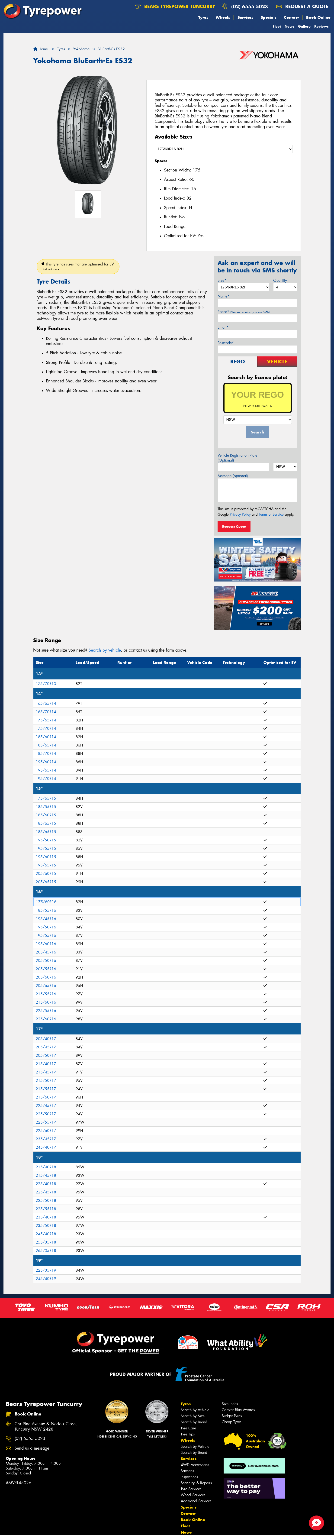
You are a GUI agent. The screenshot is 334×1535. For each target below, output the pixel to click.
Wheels (223, 17)
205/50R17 (46, 1055)
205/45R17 (46, 1047)
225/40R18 (46, 1183)
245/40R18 (46, 1233)
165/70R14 (46, 711)
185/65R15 (46, 823)
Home (40, 49)
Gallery (304, 26)
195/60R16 (46, 943)
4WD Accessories (195, 1464)
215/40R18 (46, 1167)
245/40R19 (46, 1278)
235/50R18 (46, 1225)
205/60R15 (46, 873)
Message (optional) (233, 475)
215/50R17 (46, 1080)
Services (245, 17)
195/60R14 (46, 761)
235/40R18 (46, 1217)
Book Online (318, 17)
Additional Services (196, 1501)
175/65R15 (46, 798)
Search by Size (193, 1416)
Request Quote (234, 526)
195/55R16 (46, 935)
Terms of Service (271, 514)
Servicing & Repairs (196, 1482)
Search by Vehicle (195, 1410)
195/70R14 (46, 778)
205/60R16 (46, 977)
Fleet (277, 26)
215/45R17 (46, 1072)
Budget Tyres (232, 1415)
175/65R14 (46, 720)
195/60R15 (46, 856)
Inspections (189, 1476)
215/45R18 (46, 1175)
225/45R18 (46, 1192)
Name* (223, 296)
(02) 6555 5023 (249, 6)
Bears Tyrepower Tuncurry (175, 6)
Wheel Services (193, 1495)
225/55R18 (46, 1208)
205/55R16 (46, 968)
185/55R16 (46, 910)
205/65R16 (46, 985)
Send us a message (32, 1448)
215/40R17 (46, 1063)
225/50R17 (46, 1114)
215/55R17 (46, 1088)
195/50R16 (46, 927)
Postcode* (226, 342)
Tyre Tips (188, 1434)
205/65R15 (46, 881)
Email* (223, 327)
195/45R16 (46, 918)
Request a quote (302, 6)
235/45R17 (46, 1139)
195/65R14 (46, 770)
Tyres (203, 17)
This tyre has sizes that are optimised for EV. (78, 266)
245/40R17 (46, 1147)
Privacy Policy (240, 514)
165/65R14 (46, 703)
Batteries (187, 1470)
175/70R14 (46, 728)
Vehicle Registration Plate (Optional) (237, 458)
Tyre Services (191, 1489)
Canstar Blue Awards (238, 1409)
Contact (291, 17)
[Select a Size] (224, 149)
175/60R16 (46, 901)
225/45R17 (46, 1105)
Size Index (230, 1403)
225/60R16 (46, 1019)
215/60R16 (46, 1002)
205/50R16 (46, 960)
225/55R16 (46, 1010)
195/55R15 (46, 848)
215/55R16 (46, 994)
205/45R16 (46, 952)
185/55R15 (46, 806)
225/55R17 (46, 1122)
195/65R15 (46, 865)
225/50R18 (46, 1200)
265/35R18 (46, 1250)
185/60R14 (46, 736)
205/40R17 (46, 1038)
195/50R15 (46, 840)
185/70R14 (46, 753)
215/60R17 (46, 1097)
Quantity (280, 280)
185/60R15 (46, 815)
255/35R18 (46, 1242)
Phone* (244, 311)
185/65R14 (46, 745)
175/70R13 (46, 683)
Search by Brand (194, 1422)
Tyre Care (188, 1428)
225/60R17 (46, 1130)
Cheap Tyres (231, 1421)
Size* (222, 280)
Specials (268, 17)
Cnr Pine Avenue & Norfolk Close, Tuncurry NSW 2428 (46, 1426)
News (289, 26)
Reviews (321, 26)
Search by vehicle (105, 650)
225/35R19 (46, 1270)
